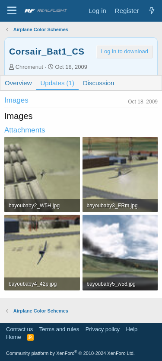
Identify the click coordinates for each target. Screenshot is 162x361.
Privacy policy (103, 329)
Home (13, 337)
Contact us (19, 329)
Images (16, 100)
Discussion (98, 83)
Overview (18, 83)
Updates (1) (57, 83)
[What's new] (151, 11)
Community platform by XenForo (70, 353)
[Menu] (12, 11)
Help (132, 329)
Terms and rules (59, 329)
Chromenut (29, 67)
